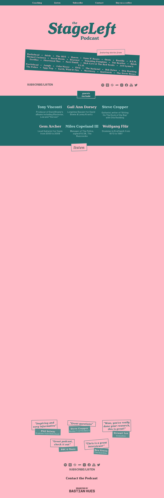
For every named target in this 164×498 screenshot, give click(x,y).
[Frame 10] (112, 85)
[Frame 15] (131, 85)
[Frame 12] (107, 85)
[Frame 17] (117, 85)
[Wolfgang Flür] (115, 126)
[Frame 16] (136, 85)
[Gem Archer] (50, 126)
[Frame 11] (102, 85)
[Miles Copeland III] (82, 126)
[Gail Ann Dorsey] (82, 107)
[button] (78, 2)
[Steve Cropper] (115, 107)
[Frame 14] (126, 85)
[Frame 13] (121, 85)
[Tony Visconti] (49, 107)
